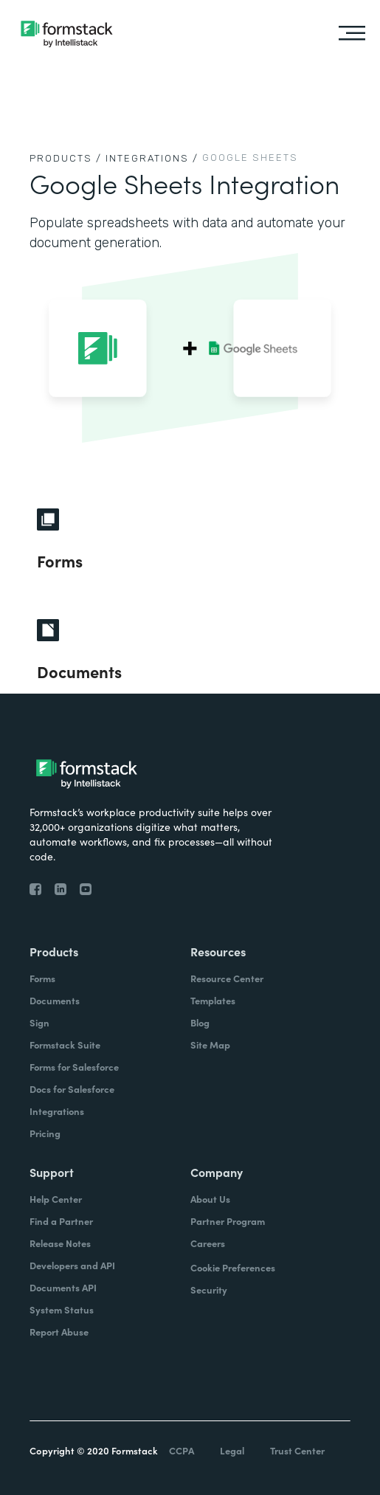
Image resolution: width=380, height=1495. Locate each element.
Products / (66, 158)
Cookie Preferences (232, 1267)
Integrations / (152, 158)
